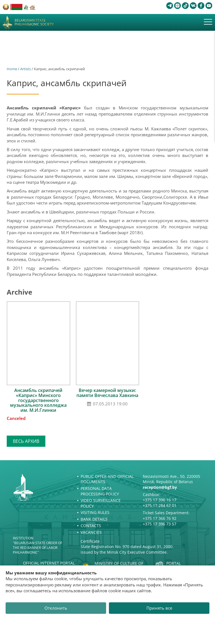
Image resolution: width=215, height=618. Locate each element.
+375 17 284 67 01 (159, 505)
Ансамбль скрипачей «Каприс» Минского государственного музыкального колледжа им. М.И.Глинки (38, 400)
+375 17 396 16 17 (159, 499)
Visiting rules (95, 512)
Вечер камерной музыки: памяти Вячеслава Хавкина (107, 392)
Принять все (159, 608)
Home (12, 68)
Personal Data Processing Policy (100, 491)
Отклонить (56, 608)
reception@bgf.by (160, 487)
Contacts (91, 525)
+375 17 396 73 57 (159, 524)
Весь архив (26, 441)
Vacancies (91, 532)
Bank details (94, 519)
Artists (25, 68)
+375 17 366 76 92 (159, 518)
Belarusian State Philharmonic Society (34, 22)
